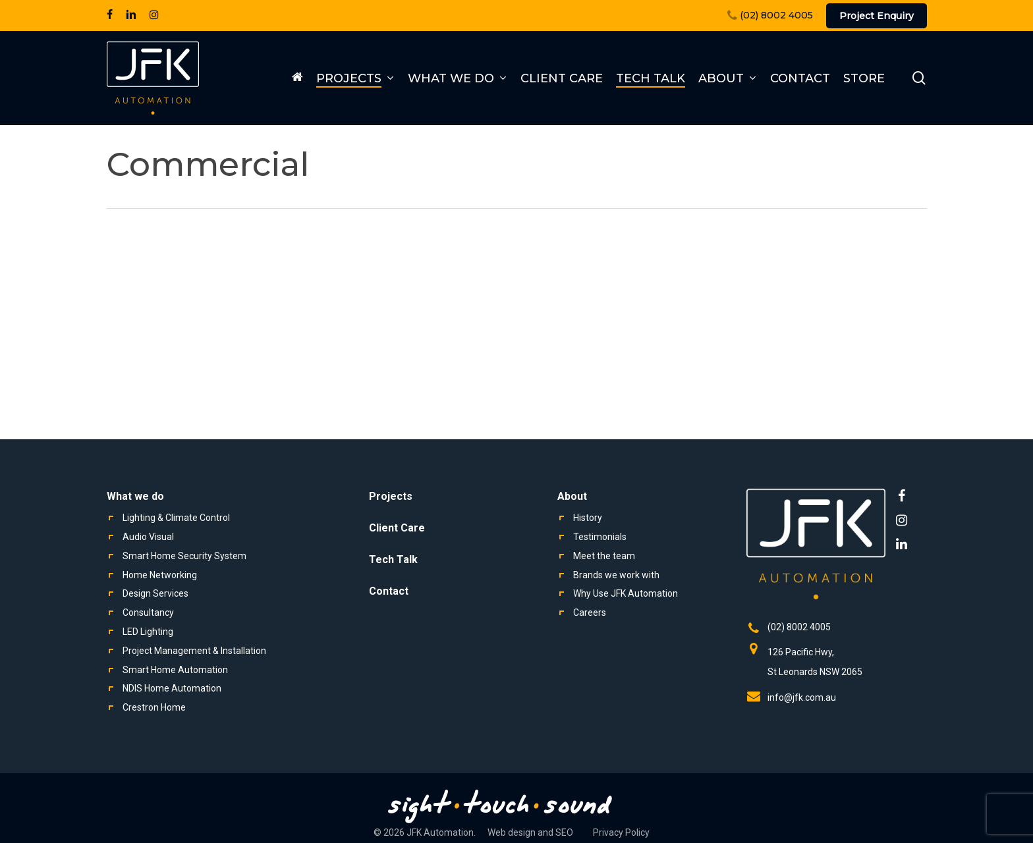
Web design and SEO (530, 832)
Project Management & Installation (194, 650)
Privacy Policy (621, 832)
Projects (390, 496)
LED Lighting (148, 631)
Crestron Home (154, 707)
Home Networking (160, 575)
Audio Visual (148, 536)
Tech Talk (393, 559)
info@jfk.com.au (802, 697)
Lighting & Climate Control (176, 517)
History (587, 517)
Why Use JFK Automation (625, 593)
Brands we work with (616, 575)
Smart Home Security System (184, 556)
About (572, 496)
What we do (135, 496)
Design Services (155, 593)
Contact (388, 591)
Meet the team (604, 556)
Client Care (397, 528)
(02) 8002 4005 (799, 627)
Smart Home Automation (175, 670)
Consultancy (148, 612)
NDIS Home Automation (172, 688)
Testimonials (600, 536)
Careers (589, 612)
